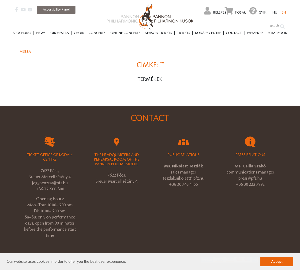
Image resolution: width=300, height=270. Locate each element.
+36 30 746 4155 (183, 184)
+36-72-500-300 (50, 189)
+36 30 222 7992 (250, 184)
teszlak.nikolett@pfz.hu (183, 178)
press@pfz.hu (250, 178)
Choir (79, 33)
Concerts (97, 33)
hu (275, 13)
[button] (128, 262)
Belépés (215, 11)
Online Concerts (125, 33)
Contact (234, 33)
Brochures (22, 33)
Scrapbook (277, 33)
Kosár (235, 11)
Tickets (183, 33)
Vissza (25, 52)
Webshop (255, 33)
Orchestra (59, 33)
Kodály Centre (208, 33)
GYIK (257, 11)
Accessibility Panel (56, 9)
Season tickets (158, 33)
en (283, 13)
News (40, 33)
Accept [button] (276, 261)
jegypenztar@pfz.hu (50, 183)
